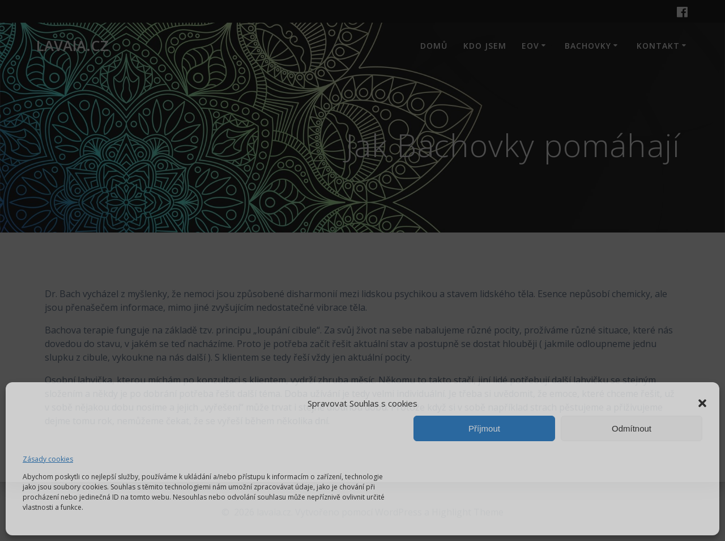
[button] (702, 403)
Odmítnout (631, 428)
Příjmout (484, 428)
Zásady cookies (48, 459)
